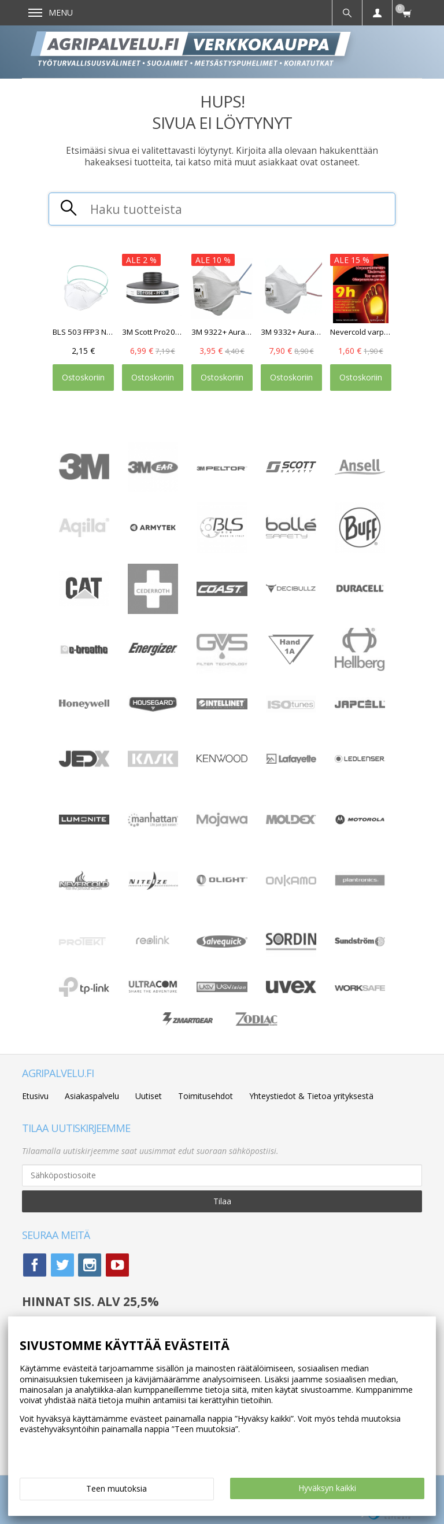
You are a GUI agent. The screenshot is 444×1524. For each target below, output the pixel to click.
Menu (50, 12)
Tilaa (222, 1201)
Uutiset (148, 1095)
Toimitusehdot (205, 1095)
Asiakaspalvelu (92, 1095)
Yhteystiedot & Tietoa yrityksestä (311, 1095)
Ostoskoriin (83, 377)
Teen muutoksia (116, 1488)
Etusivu (35, 1095)
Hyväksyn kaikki (327, 1487)
